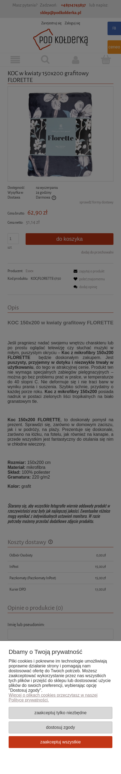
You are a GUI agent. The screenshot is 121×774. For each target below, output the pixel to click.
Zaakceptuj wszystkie (60, 741)
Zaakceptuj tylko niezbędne (60, 712)
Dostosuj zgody (60, 727)
